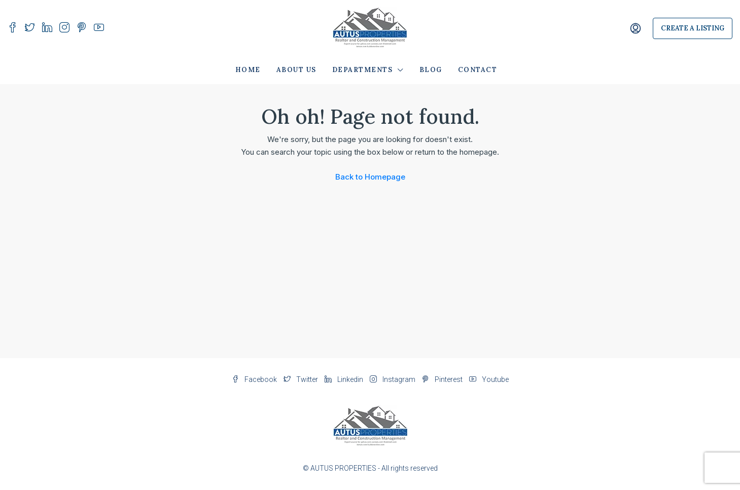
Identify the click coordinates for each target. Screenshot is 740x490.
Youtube (489, 379)
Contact (478, 69)
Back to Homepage (370, 177)
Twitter (302, 379)
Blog (430, 69)
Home (248, 69)
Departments (362, 69)
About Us (296, 69)
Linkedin (345, 379)
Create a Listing (692, 28)
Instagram (393, 379)
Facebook (255, 379)
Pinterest (443, 379)
